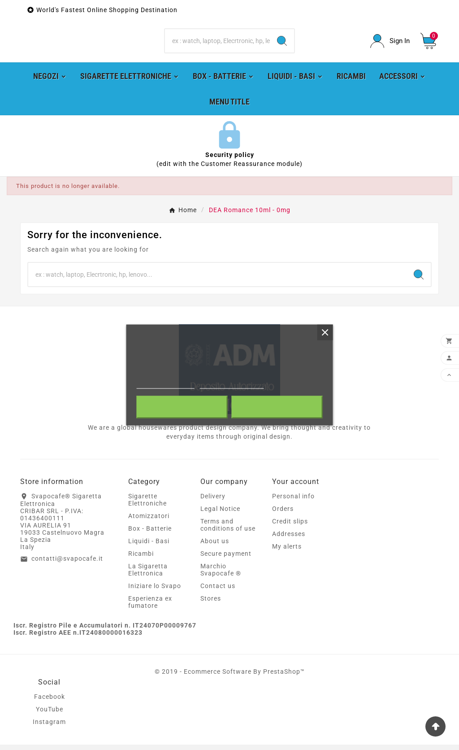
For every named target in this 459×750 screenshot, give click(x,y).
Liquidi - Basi (148, 546)
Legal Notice (220, 514)
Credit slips (290, 526)
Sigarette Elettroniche (147, 505)
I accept (277, 407)
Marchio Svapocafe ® (220, 575)
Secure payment (225, 558)
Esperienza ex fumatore (150, 607)
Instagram (49, 727)
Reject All (182, 407)
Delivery (212, 501)
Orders (283, 514)
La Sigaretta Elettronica (148, 575)
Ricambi (141, 558)
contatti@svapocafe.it (67, 564)
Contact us (217, 591)
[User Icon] (390, 44)
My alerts (287, 551)
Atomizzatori (148, 521)
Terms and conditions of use (227, 530)
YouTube (49, 714)
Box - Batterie (150, 533)
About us (214, 546)
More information (166, 384)
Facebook (49, 702)
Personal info (293, 501)
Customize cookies (231, 384)
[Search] (217, 44)
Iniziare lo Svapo (154, 591)
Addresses (288, 539)
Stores (210, 603)
